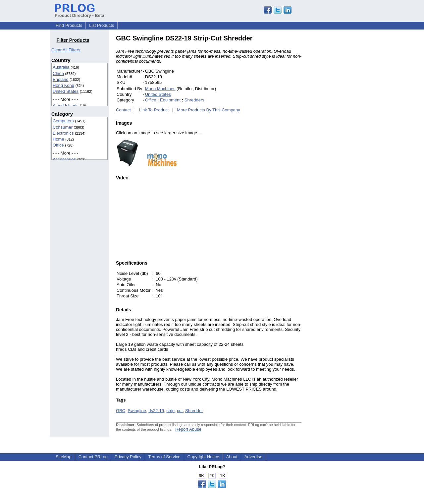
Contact (123, 109)
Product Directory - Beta (79, 13)
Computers (63, 120)
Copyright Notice (203, 456)
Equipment (170, 99)
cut (180, 410)
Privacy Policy (128, 456)
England (61, 79)
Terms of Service (164, 456)
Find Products (69, 25)
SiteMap (64, 456)
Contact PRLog (93, 456)
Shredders (194, 99)
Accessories (64, 159)
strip (171, 410)
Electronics (63, 133)
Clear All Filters (65, 49)
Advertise (253, 456)
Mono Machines (160, 88)
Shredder (194, 410)
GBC (120, 410)
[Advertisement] (346, 133)
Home (58, 139)
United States (66, 91)
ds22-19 (156, 410)
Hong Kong (63, 85)
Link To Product (154, 109)
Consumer (63, 127)
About (232, 456)
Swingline (137, 410)
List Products (101, 25)
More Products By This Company (208, 109)
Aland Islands (66, 105)
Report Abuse (188, 429)
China (58, 73)
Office (58, 145)
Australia (61, 67)
